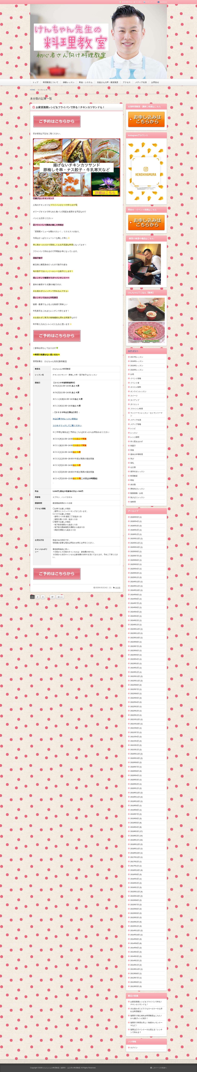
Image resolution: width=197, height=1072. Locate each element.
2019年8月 (134, 810)
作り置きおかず (136, 441)
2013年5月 (134, 986)
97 (52, 597)
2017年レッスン (136, 357)
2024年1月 (134, 625)
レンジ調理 (134, 437)
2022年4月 (134, 702)
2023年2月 (134, 668)
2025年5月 (134, 564)
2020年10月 (135, 758)
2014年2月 (134, 960)
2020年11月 (135, 754)
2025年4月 (134, 569)
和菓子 (133, 446)
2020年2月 (134, 784)
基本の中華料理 (136, 454)
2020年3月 (134, 780)
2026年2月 (134, 530)
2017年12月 (135, 857)
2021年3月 (134, 741)
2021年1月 (134, 750)
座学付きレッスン (137, 472)
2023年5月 (134, 655)
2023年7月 (134, 646)
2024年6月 (134, 607)
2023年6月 (134, 650)
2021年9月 (134, 728)
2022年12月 (135, 676)
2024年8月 (134, 599)
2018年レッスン (136, 361)
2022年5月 (134, 698)
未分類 (117, 588)
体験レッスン (68, 82)
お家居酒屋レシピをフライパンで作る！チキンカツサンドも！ (70, 107)
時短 (132, 480)
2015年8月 (134, 900)
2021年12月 (135, 719)
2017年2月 (134, 862)
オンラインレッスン (138, 391)
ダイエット (134, 404)
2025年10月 (135, 547)
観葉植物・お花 (136, 493)
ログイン (133, 1048)
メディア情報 (135, 424)
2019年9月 (134, 805)
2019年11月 (135, 797)
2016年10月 (135, 870)
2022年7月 (134, 689)
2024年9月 (134, 595)
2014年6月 (134, 948)
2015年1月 (134, 926)
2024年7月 (134, 603)
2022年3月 (134, 707)
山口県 (133, 467)
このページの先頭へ (158, 1068)
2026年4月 (134, 521)
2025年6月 (134, 560)
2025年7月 (134, 556)
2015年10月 (135, 896)
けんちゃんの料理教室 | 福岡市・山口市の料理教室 (61, 1068)
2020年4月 (134, 775)
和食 (132, 450)
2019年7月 (134, 814)
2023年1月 (134, 672)
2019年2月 (134, 836)
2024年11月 (135, 586)
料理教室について (50, 82)
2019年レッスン (136, 366)
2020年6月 (134, 771)
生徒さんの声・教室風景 (107, 82)
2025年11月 (135, 543)
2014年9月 (134, 939)
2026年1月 (134, 534)
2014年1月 (134, 965)
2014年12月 (135, 930)
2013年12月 (135, 969)
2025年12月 (135, 539)
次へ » (60, 597)
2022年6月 (134, 694)
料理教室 (133, 476)
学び (132, 459)
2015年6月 (134, 909)
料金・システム (85, 82)
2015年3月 (134, 917)
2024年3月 (134, 616)
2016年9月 (134, 874)
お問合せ (155, 82)
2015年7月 (134, 905)
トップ (35, 82)
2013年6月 (134, 982)
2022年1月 (134, 715)
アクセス (127, 82)
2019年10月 (135, 801)
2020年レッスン (136, 370)
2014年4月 (134, 952)
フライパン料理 (136, 409)
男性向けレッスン (137, 489)
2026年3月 (134, 526)
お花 (132, 374)
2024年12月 (135, 582)
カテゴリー (133, 351)
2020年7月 (134, 767)
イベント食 (134, 383)
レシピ (133, 428)
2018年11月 (135, 849)
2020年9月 (134, 762)
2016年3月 (134, 879)
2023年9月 (134, 642)
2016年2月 (134, 883)
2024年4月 (134, 612)
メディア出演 (141, 82)
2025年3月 (134, 573)
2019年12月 (135, 793)
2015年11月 (135, 892)
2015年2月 (134, 922)
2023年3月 (134, 663)
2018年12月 (135, 844)
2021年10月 (135, 724)
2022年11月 (135, 681)
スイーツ (133, 396)
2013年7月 (134, 978)
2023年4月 (134, 659)
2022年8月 (134, 685)
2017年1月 (134, 866)
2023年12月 (135, 629)
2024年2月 (134, 620)
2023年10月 (135, 638)
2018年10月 (135, 853)
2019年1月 (134, 840)
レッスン (133, 433)
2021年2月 (134, 745)
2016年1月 (134, 887)
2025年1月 (134, 577)
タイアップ (134, 400)
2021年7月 (134, 732)
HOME (32, 90)
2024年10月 (135, 590)
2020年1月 (134, 788)
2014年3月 (134, 956)
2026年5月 (134, 517)
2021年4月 (134, 737)
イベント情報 (135, 378)
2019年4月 (134, 827)
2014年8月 (134, 943)
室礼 (132, 463)
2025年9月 (134, 551)
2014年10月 (135, 935)
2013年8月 (134, 973)
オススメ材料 (135, 387)
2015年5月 (134, 913)
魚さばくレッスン (137, 497)
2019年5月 (134, 823)
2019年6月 (134, 818)
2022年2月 (134, 711)
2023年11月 (135, 633)
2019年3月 (134, 831)
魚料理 (133, 502)
